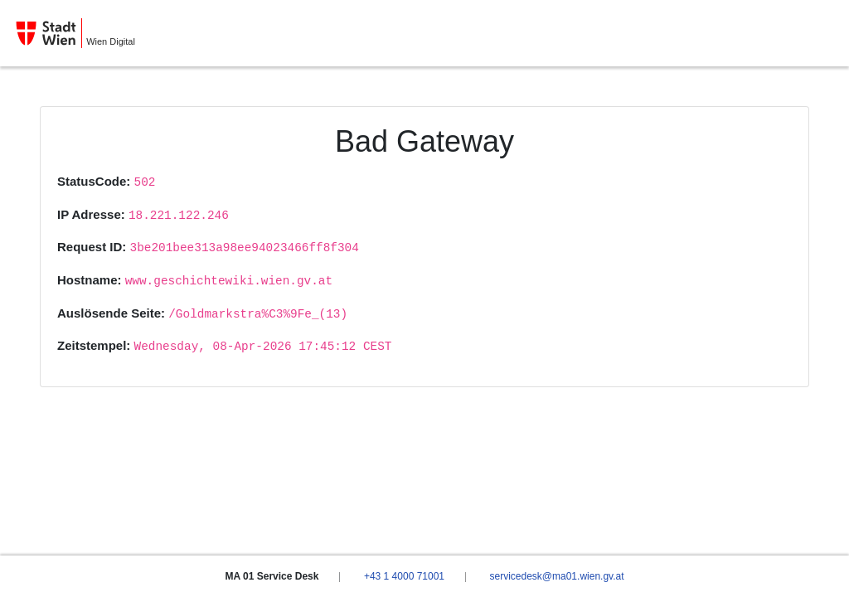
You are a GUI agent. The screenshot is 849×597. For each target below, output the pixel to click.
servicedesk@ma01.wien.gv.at (556, 576)
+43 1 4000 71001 (404, 576)
